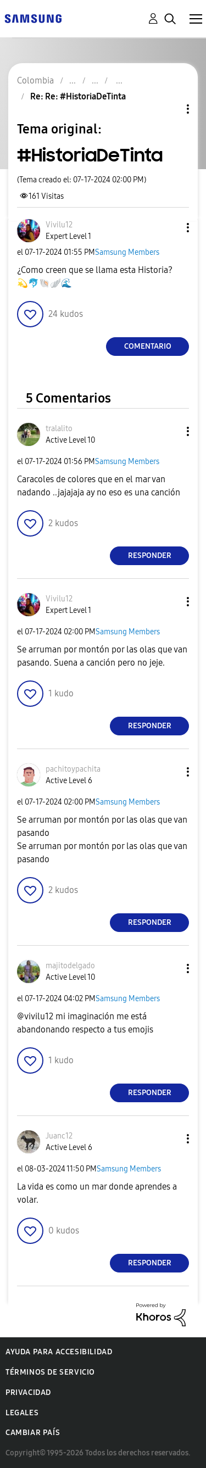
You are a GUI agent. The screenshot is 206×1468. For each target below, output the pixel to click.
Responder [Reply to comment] (149, 555)
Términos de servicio (50, 1372)
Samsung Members (127, 252)
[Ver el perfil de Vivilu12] (59, 225)
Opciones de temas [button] (169, 109)
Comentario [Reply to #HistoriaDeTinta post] (147, 346)
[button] (170, 227)
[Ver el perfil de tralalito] (59, 428)
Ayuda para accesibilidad (58, 1352)
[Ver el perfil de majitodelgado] (70, 965)
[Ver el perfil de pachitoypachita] (73, 769)
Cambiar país (32, 1432)
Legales (21, 1412)
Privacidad (28, 1392)
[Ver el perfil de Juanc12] (59, 1136)
